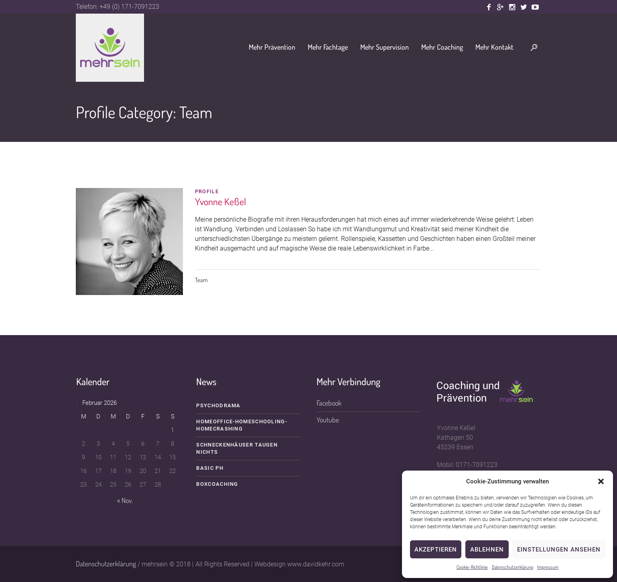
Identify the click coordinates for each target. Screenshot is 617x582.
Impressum (547, 567)
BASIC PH (209, 468)
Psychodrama (218, 405)
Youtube (328, 419)
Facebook (329, 402)
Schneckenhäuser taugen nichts (237, 448)
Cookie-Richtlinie (472, 567)
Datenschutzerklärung (512, 567)
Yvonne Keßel (220, 201)
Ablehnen (487, 549)
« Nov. (125, 500)
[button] (601, 481)
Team (201, 280)
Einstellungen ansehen (559, 549)
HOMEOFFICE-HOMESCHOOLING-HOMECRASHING (241, 425)
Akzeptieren (435, 549)
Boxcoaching (217, 484)
